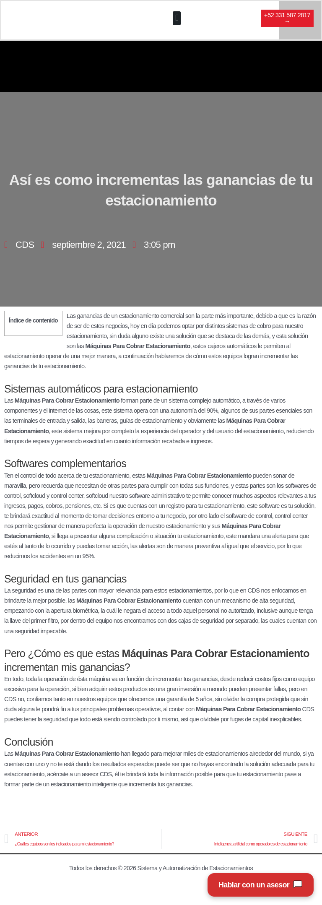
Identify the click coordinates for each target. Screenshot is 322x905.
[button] (176, 19)
